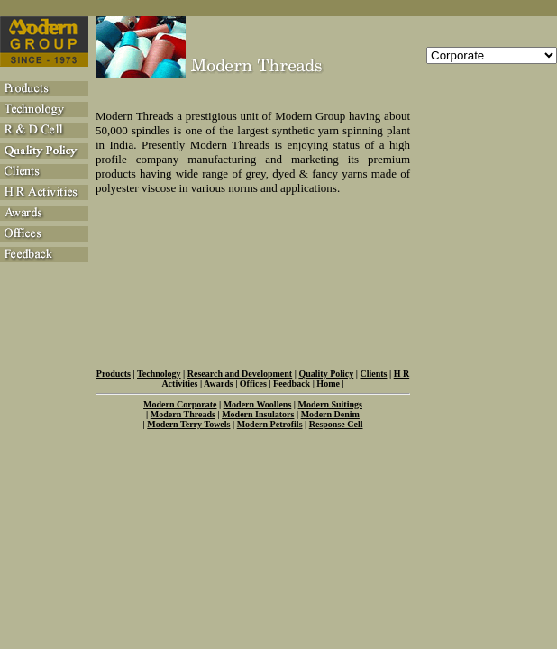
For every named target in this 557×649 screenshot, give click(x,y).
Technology (159, 374)
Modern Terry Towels (188, 424)
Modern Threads (183, 414)
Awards (218, 383)
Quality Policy (325, 374)
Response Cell (336, 424)
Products (113, 374)
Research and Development (239, 374)
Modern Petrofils (270, 424)
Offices (253, 383)
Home (328, 383)
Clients (373, 374)
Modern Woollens (258, 404)
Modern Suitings (330, 404)
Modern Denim (330, 414)
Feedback (291, 383)
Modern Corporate (179, 404)
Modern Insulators (258, 414)
